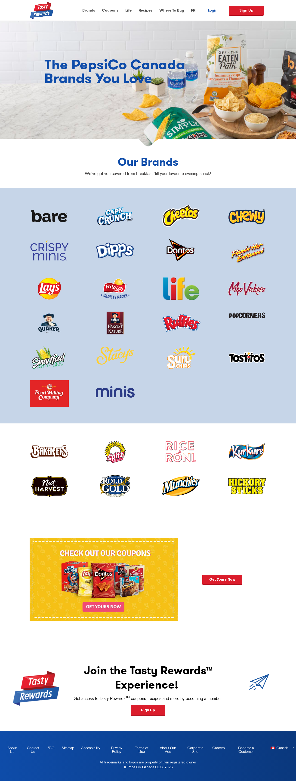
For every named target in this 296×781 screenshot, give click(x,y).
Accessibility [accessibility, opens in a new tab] (89, 748)
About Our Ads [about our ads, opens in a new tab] (165, 750)
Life (128, 10)
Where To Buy (171, 10)
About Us (12, 749)
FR (193, 10)
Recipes (145, 10)
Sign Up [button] (148, 709)
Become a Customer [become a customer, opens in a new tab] (241, 750)
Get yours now (222, 579)
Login (213, 10)
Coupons (110, 10)
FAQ (51, 747)
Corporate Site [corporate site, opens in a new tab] (192, 750)
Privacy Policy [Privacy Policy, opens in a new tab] (113, 750)
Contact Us (33, 749)
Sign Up (246, 10)
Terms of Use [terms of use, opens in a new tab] (138, 750)
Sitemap (68, 747)
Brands (88, 10)
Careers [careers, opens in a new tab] (217, 748)
